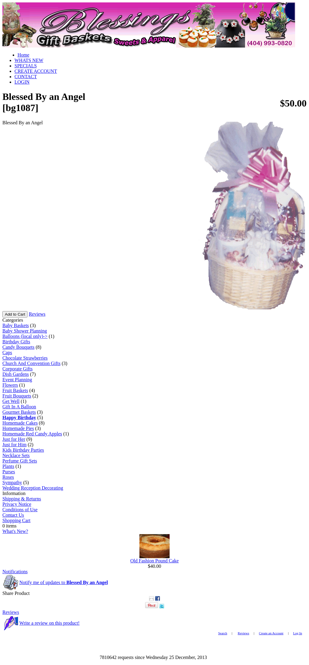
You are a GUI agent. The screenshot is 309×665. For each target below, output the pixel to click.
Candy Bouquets (18, 347)
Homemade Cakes (20, 422)
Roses (8, 477)
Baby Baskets (15, 325)
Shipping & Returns (21, 498)
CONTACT (25, 76)
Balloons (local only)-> (24, 336)
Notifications (15, 571)
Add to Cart (15, 314)
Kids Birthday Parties (23, 450)
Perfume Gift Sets (19, 460)
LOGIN (22, 82)
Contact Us (13, 515)
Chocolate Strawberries (25, 357)
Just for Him (14, 444)
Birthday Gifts (16, 341)
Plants (8, 466)
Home (23, 54)
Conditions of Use (19, 509)
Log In (297, 633)
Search (222, 633)
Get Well (11, 401)
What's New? (15, 531)
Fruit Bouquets (16, 395)
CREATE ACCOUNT (35, 71)
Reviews (37, 314)
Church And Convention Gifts (31, 363)
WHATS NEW (28, 60)
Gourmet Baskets (19, 412)
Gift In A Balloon (19, 406)
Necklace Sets (16, 455)
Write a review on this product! (49, 623)
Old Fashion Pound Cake (154, 560)
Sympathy (12, 482)
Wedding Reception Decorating (32, 487)
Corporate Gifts (17, 368)
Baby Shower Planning (24, 330)
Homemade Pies (18, 428)
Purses (8, 471)
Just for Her (13, 439)
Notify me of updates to (63, 582)
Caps (7, 352)
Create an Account (271, 633)
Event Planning (17, 379)
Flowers (10, 385)
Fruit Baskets (15, 390)
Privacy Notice (16, 504)
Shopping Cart (16, 520)
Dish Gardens (15, 374)
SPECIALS (25, 65)
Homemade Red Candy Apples (32, 433)
